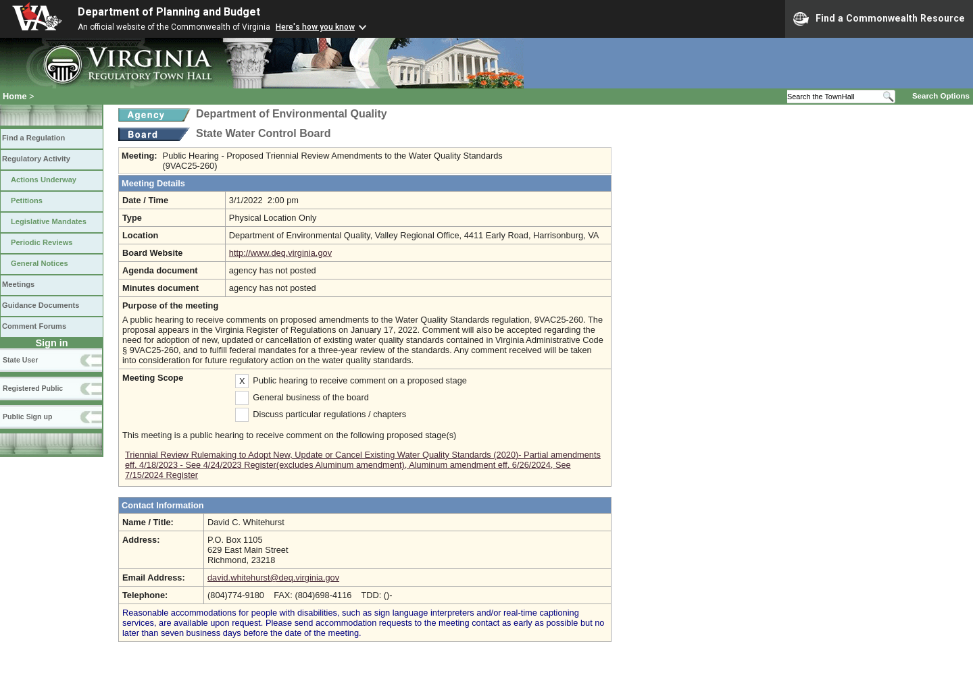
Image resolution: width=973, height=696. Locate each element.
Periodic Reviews (42, 242)
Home (15, 96)
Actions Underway (43, 180)
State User (20, 360)
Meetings (18, 284)
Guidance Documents (40, 305)
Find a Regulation (33, 138)
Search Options (941, 96)
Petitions (27, 200)
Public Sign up (27, 416)
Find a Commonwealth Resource (879, 19)
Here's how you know (315, 27)
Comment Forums (34, 326)
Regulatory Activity (36, 159)
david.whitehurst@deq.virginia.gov (273, 577)
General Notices (39, 263)
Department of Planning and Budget (169, 11)
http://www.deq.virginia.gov (280, 253)
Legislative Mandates (48, 221)
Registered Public (33, 388)
